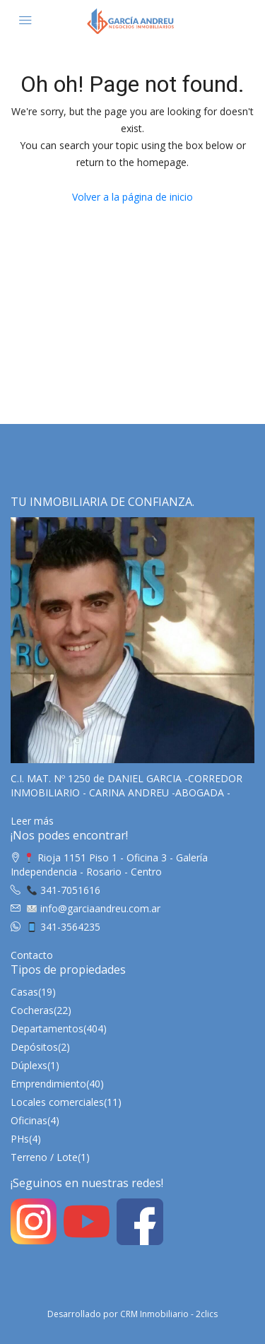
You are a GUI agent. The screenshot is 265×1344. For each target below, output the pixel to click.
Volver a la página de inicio (132, 197)
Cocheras (32, 1010)
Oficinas (29, 1120)
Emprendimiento (48, 1083)
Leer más (32, 820)
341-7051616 (63, 890)
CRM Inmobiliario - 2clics (169, 1314)
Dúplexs (29, 1065)
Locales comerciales (57, 1102)
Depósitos (34, 1047)
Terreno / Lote (44, 1157)
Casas (24, 991)
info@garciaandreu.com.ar (93, 908)
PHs (20, 1138)
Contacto (32, 955)
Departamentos (47, 1028)
